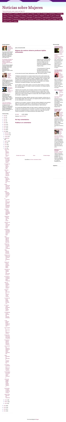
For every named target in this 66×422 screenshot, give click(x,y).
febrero (6, 401)
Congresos (22, 13)
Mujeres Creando (38, 17)
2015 (5, 131)
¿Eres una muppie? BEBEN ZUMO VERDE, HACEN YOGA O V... (7, 383)
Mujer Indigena (29, 17)
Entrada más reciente (20, 155)
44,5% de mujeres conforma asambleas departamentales (7, 212)
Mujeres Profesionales (17, 19)
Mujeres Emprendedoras (57, 17)
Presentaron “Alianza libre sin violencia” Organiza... (7, 342)
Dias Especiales (52, 13)
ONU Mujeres (38, 19)
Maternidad (16, 17)
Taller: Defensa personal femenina (7, 251)
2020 (5, 122)
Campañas (16, 13)
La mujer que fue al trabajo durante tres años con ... (7, 301)
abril (6, 148)
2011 (5, 410)
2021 (5, 120)
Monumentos (22, 17)
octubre (6, 136)
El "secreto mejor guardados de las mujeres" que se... (7, 308)
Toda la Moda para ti (58, 90)
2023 (5, 117)
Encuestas (11, 15)
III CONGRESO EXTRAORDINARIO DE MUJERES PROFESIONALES (7, 203)
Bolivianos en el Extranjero (57, 150)
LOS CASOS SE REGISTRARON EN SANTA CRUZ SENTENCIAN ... (7, 350)
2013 (5, 407)
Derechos (38, 13)
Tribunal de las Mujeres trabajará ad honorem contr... (7, 153)
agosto (6, 141)
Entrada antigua (46, 155)
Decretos (32, 13)
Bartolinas (10, 13)
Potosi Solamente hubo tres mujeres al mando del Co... (7, 187)
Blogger (37, 419)
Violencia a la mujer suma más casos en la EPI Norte (7, 225)
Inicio (34, 155)
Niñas (24, 19)
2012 (5, 409)
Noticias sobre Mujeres (22, 7)
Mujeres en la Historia (7, 19)
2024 (5, 115)
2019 (5, 124)
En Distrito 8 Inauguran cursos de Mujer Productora (7, 278)
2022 (5, 119)
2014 (5, 405)
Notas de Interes (30, 19)
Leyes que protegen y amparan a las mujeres (6, 103)
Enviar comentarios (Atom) (35, 159)
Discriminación (59, 13)
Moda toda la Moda (58, 129)
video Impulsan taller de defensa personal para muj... (7, 239)
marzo (6, 399)
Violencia (15, 21)
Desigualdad (45, 13)
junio (6, 144)
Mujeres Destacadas (46, 17)
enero (6, 403)
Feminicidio (24, 15)
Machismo (58, 15)
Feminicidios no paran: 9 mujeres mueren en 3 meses (7, 390)
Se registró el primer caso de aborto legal (7, 166)
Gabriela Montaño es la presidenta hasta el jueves (10, 48)
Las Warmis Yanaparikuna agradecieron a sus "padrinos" (7, 367)
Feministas (30, 15)
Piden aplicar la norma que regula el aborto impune (7, 160)
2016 (5, 129)
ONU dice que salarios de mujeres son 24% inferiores (7, 173)
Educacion (5, 15)
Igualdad (35, 15)
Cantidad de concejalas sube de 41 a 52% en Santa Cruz (7, 232)
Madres (4, 17)
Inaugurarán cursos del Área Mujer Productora (7, 336)
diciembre (7, 132)
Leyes (53, 15)
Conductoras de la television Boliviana (58, 47)
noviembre (7, 134)
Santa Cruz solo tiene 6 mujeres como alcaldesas (7, 246)
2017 (5, 127)
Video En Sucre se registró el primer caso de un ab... (7, 180)
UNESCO (5, 21)
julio (6, 142)
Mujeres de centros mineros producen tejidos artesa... (7, 265)
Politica (44, 19)
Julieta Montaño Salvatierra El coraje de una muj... (7, 194)
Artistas (4, 13)
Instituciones (42, 15)
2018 (5, 126)
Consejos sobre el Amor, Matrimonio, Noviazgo (58, 71)
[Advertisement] (33, 33)
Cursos (28, 13)
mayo (6, 146)
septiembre (7, 138)
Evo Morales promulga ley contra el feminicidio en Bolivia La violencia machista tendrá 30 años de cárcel (7, 61)
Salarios (60, 19)
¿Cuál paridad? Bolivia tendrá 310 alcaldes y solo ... (7, 323)
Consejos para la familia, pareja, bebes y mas (58, 110)
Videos (10, 21)
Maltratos (10, 17)
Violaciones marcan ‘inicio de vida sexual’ (7, 218)
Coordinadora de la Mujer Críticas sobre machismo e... (7, 374)
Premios (49, 19)
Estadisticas (17, 15)
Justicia (48, 15)
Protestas (54, 19)
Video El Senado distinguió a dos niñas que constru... (7, 285)
